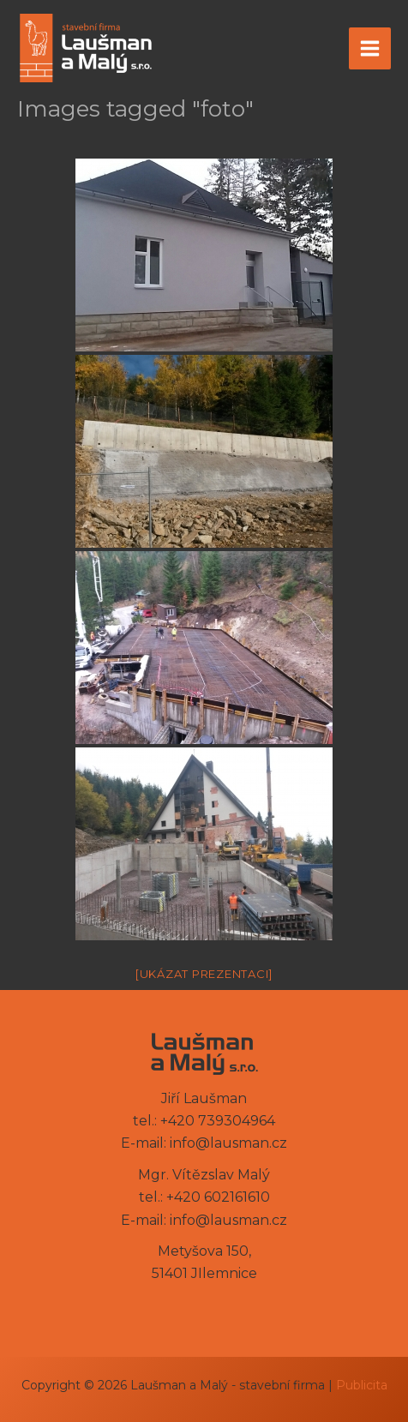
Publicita (361, 1385)
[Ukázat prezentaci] (204, 974)
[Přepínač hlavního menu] (370, 48)
